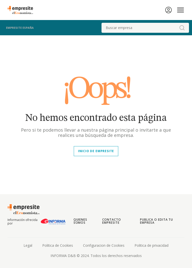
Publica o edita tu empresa (156, 221)
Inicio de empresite (96, 151)
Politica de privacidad (151, 245)
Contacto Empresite (111, 221)
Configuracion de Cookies (103, 245)
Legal (28, 245)
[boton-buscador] (182, 28)
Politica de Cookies (57, 245)
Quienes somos (81, 221)
